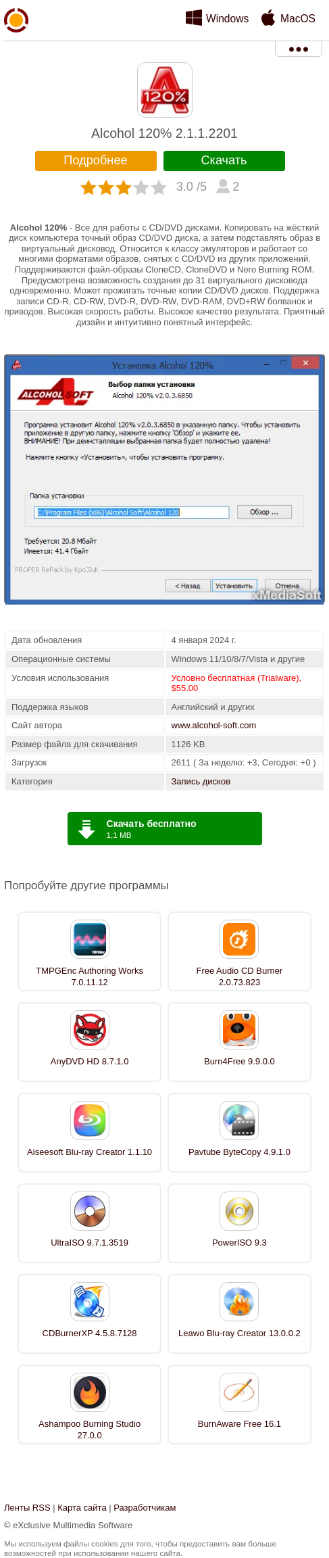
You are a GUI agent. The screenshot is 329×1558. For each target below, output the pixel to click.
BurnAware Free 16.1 (239, 1424)
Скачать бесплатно (152, 823)
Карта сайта (81, 1508)
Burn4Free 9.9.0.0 (239, 1061)
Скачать (224, 160)
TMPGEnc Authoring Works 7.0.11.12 (89, 976)
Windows (227, 18)
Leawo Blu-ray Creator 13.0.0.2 (239, 1333)
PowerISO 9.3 (239, 1242)
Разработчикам (144, 1508)
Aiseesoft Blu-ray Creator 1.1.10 (89, 1152)
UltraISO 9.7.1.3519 (89, 1242)
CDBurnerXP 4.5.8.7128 (90, 1333)
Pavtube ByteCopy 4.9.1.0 (239, 1152)
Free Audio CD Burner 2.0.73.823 (239, 976)
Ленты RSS (27, 1508)
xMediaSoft (16, 51)
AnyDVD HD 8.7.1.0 (90, 1061)
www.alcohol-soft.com (214, 725)
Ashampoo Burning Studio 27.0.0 (90, 1429)
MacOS (297, 18)
